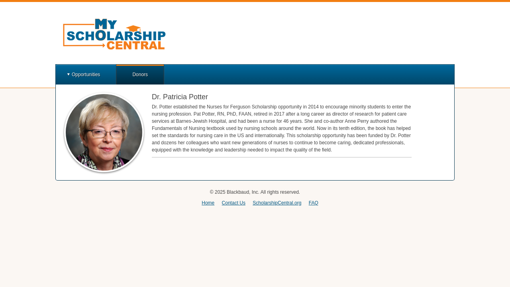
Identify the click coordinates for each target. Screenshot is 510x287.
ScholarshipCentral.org (277, 203)
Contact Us (233, 203)
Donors (140, 74)
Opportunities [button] (86, 74)
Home (208, 203)
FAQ (313, 203)
